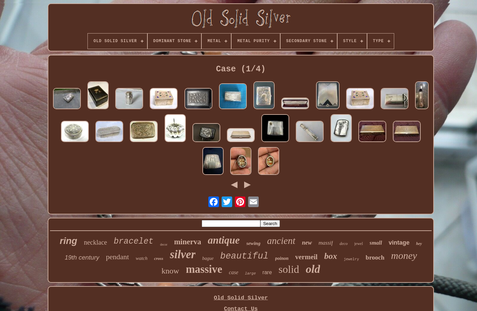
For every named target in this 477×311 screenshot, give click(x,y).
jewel (358, 243)
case (233, 272)
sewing (253, 243)
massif (326, 243)
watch (141, 258)
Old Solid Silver (241, 298)
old (313, 269)
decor (163, 244)
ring (68, 241)
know (170, 271)
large (250, 273)
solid (289, 269)
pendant (117, 257)
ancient (281, 240)
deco (344, 243)
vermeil (306, 257)
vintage (399, 242)
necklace (95, 242)
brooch (375, 257)
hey (419, 243)
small (376, 243)
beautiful (244, 256)
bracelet (133, 241)
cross (158, 258)
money (404, 255)
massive (204, 269)
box (330, 256)
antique (223, 240)
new (307, 242)
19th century (82, 257)
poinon (282, 258)
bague (207, 258)
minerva (187, 242)
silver (183, 254)
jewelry (351, 259)
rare (267, 272)
